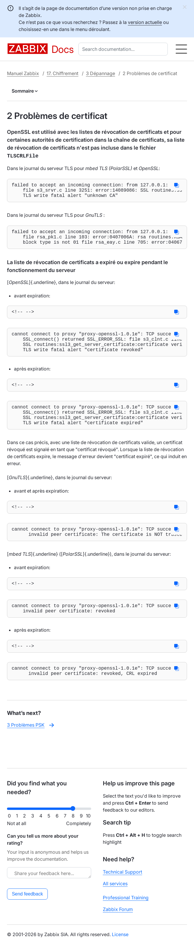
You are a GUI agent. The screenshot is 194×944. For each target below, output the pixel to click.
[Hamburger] (181, 49)
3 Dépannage (100, 73)
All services (115, 883)
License (120, 934)
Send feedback (27, 893)
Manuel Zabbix (23, 73)
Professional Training (126, 897)
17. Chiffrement (62, 73)
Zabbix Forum (118, 909)
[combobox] (124, 49)
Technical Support (122, 872)
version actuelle (145, 22)
